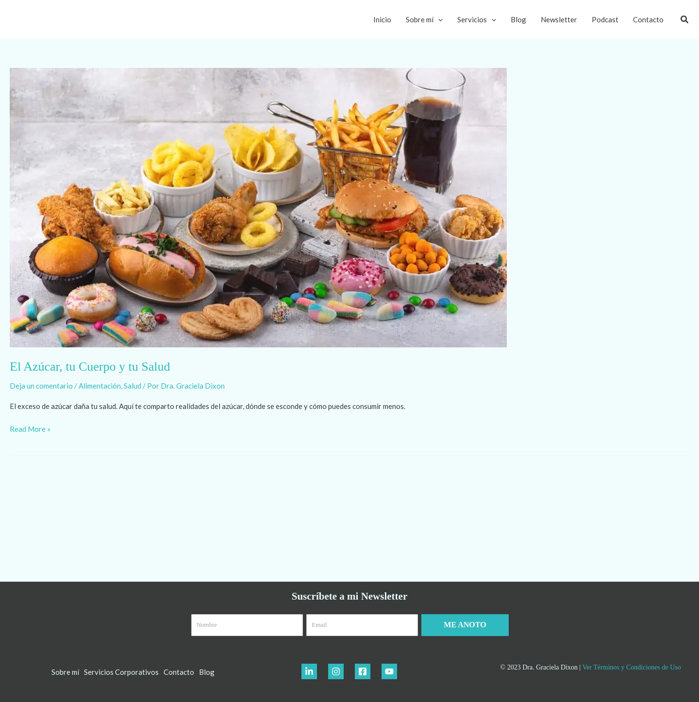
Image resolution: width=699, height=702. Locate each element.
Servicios (476, 19)
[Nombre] (247, 625)
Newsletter (559, 19)
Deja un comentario (41, 385)
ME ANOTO (465, 624)
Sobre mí (424, 19)
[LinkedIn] (309, 671)
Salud (132, 385)
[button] (685, 20)
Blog (518, 19)
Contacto (648, 19)
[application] (438, 19)
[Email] (362, 625)
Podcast (605, 19)
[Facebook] (362, 671)
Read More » (30, 428)
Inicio (382, 19)
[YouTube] (389, 671)
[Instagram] (336, 671)
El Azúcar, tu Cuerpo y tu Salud (90, 366)
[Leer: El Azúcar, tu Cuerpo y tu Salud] (258, 206)
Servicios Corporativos (121, 672)
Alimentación (100, 385)
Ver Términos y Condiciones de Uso (631, 667)
